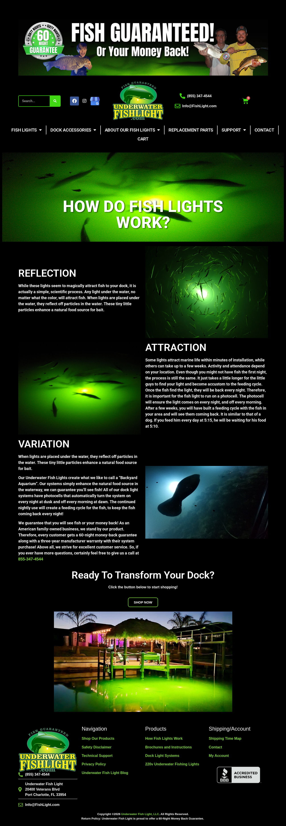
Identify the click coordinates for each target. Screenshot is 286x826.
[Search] (55, 101)
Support (234, 130)
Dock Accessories (73, 130)
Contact (264, 130)
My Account (219, 756)
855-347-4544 (30, 559)
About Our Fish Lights (132, 130)
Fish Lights (26, 130)
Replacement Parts (191, 130)
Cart (143, 139)
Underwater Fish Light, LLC (140, 814)
